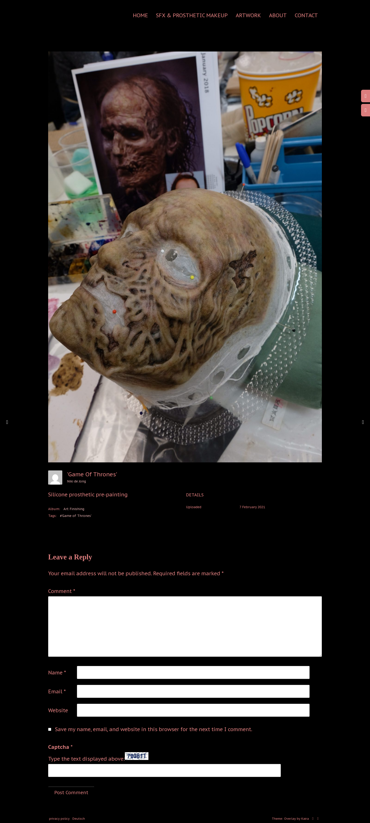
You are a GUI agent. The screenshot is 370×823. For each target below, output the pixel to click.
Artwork (248, 15)
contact (306, 15)
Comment (61, 591)
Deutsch (78, 819)
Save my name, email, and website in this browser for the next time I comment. (153, 729)
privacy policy (59, 819)
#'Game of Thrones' (76, 516)
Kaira (305, 819)
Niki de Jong (76, 481)
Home (140, 15)
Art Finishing (73, 509)
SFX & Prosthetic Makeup (192, 15)
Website (58, 710)
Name (57, 672)
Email (57, 691)
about (278, 15)
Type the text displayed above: (86, 758)
